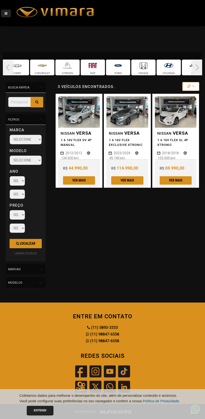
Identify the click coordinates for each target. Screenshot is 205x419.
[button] (7, 67)
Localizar (25, 243)
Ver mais (79, 180)
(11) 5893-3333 (102, 327)
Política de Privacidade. (161, 401)
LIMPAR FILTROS (25, 253)
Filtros (13, 119)
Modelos (15, 282)
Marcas (14, 269)
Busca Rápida (19, 87)
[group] (17, 67)
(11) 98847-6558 (102, 334)
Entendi (40, 410)
